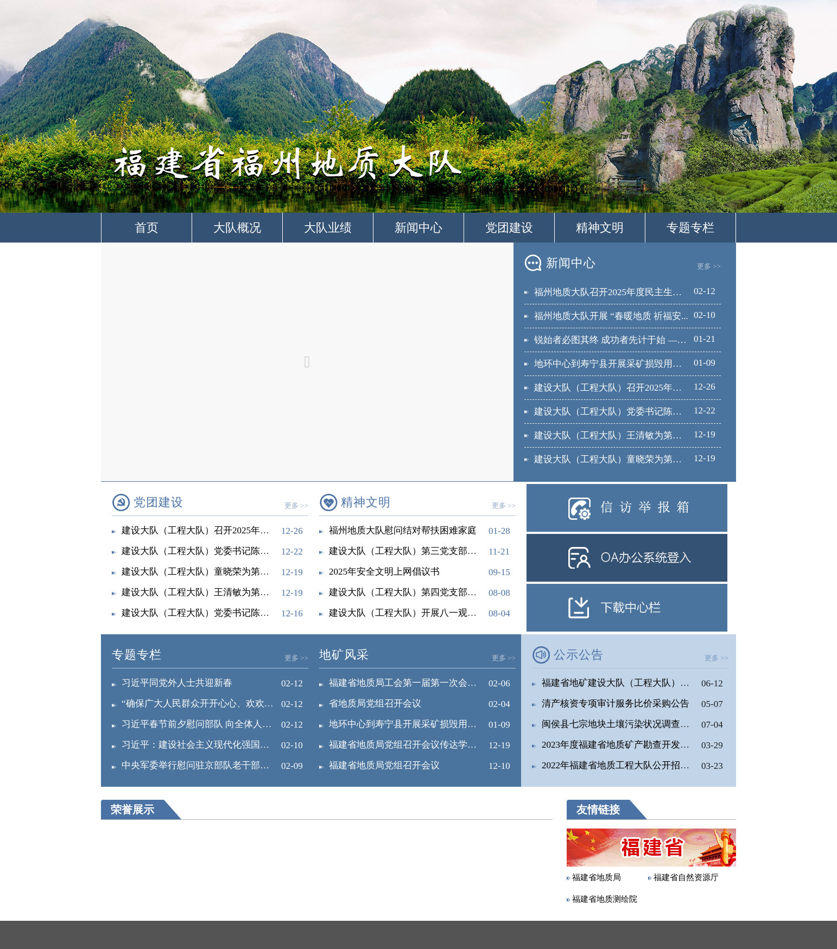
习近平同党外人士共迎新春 (177, 683)
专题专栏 (690, 227)
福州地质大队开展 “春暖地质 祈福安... (611, 316)
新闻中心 (418, 227)
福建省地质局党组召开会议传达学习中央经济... (425, 745)
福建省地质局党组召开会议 (384, 765)
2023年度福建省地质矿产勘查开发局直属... (628, 745)
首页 (146, 227)
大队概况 (237, 227)
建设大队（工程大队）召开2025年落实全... (208, 530)
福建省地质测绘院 (604, 899)
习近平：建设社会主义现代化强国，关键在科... (217, 745)
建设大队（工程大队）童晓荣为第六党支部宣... (217, 571)
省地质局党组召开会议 (375, 703)
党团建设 (509, 227)
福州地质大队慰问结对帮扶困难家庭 (403, 530)
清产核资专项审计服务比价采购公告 (615, 703)
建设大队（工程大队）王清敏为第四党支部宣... (217, 592)
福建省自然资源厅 (686, 877)
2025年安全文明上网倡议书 (384, 571)
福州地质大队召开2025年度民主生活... (611, 292)
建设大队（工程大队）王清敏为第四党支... (620, 435)
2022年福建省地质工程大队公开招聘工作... (628, 765)
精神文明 (600, 227)
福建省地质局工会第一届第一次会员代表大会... (425, 683)
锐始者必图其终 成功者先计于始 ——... (613, 340)
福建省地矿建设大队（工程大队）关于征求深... (637, 683)
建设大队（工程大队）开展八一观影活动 (412, 613)
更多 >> (709, 266)
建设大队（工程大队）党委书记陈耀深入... (620, 411)
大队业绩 (328, 227)
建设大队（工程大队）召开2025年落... (611, 388)
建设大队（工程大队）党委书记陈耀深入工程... (217, 551)
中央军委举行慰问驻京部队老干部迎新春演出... (217, 765)
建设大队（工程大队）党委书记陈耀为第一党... (217, 613)
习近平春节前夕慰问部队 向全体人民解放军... (214, 724)
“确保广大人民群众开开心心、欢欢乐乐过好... (215, 703)
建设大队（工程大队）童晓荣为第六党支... (620, 459)
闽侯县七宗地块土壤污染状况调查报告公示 (629, 724)
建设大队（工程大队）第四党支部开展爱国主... (425, 592)
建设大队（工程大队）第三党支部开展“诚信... (422, 551)
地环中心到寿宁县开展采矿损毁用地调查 (617, 364)
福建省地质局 (596, 877)
